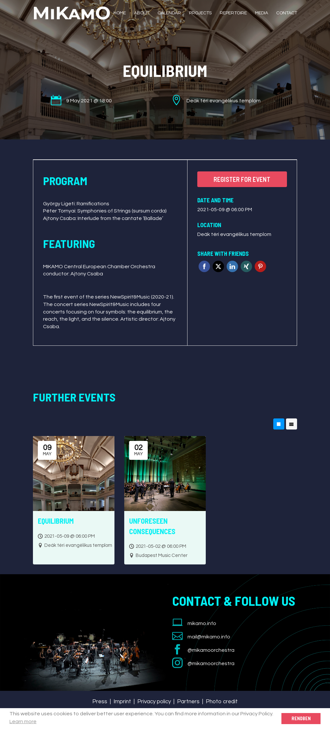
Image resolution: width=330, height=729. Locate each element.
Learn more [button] (23, 721)
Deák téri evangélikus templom (234, 234)
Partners (188, 702)
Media (261, 13)
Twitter (218, 266)
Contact (286, 13)
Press (99, 702)
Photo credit (222, 702)
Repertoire (233, 13)
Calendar (169, 13)
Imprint (122, 702)
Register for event (242, 179)
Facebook (204, 266)
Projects (200, 13)
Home (119, 13)
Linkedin (232, 266)
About (141, 13)
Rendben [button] (301, 718)
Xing (246, 266)
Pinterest (260, 266)
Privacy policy (154, 702)
